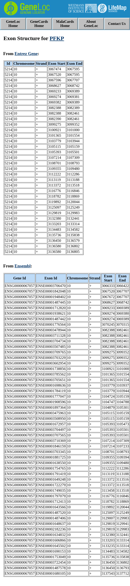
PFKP (57, 38)
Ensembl (23, 265)
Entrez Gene (26, 53)
